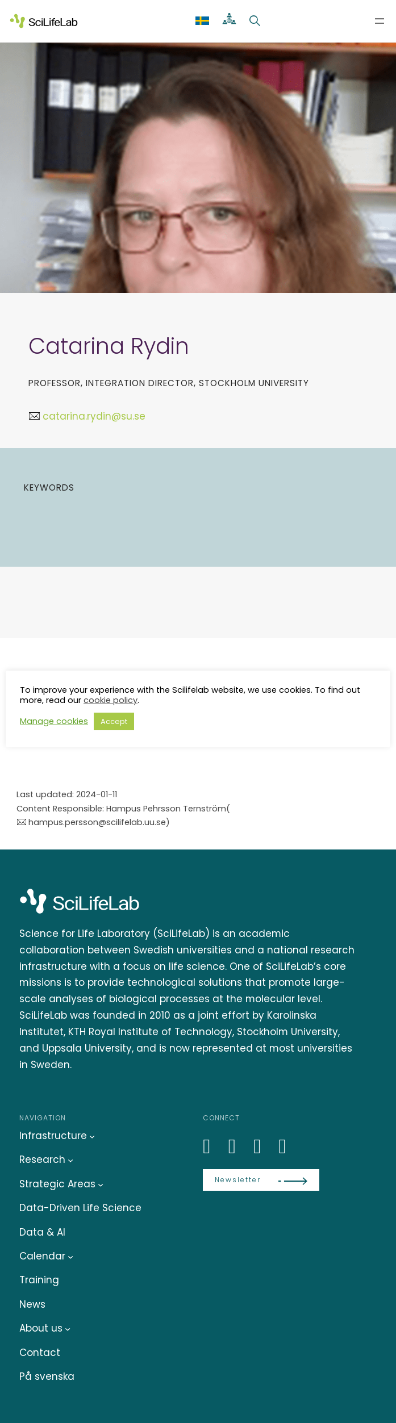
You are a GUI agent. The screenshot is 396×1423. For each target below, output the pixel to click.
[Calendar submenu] (70, 1256)
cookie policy (110, 700)
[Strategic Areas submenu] (100, 1184)
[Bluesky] (238, 1146)
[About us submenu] (67, 1329)
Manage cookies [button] (54, 721)
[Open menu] (379, 21)
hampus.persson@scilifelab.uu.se (97, 822)
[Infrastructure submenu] (92, 1136)
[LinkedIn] (213, 1146)
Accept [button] (114, 721)
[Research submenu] (70, 1160)
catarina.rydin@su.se (94, 416)
